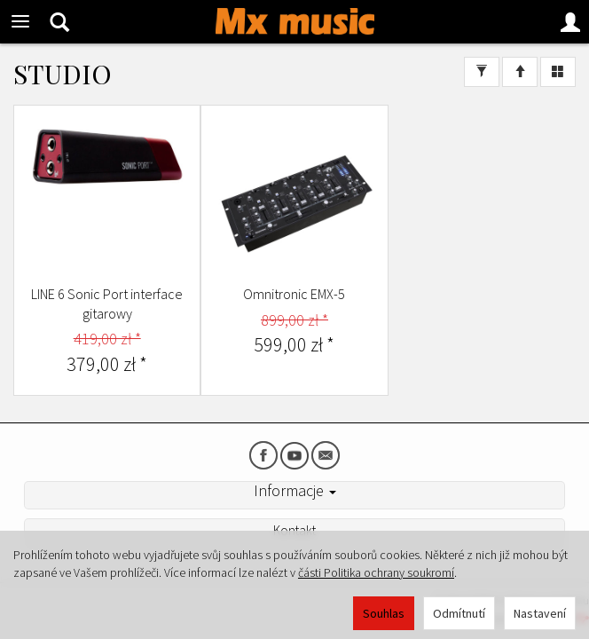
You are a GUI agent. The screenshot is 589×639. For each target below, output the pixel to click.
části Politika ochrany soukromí (376, 572)
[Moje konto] (570, 21)
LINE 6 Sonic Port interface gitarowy (107, 303)
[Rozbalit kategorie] (20, 21)
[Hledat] (59, 21)
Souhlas (383, 613)
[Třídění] (520, 72)
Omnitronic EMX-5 (294, 294)
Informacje (295, 490)
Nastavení (540, 613)
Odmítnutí (459, 613)
